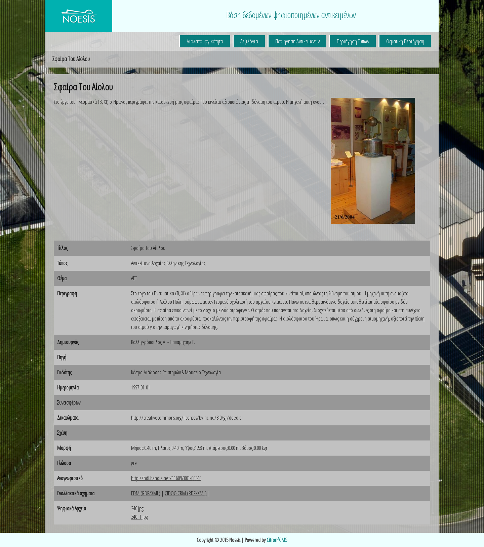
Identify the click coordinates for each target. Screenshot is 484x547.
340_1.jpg (139, 516)
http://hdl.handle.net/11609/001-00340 (166, 478)
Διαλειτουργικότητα (205, 41)
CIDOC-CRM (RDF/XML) (186, 493)
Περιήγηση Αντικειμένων (297, 41)
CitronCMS (277, 540)
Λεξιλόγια (249, 41)
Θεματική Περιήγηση (405, 41)
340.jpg (137, 508)
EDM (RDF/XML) (145, 493)
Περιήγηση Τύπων (353, 41)
